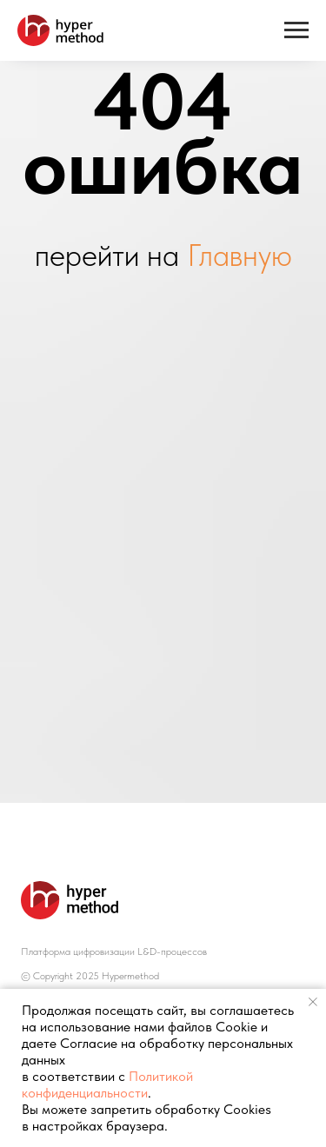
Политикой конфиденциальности (107, 1084)
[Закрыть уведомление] (313, 1002)
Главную (239, 255)
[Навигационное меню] (296, 30)
